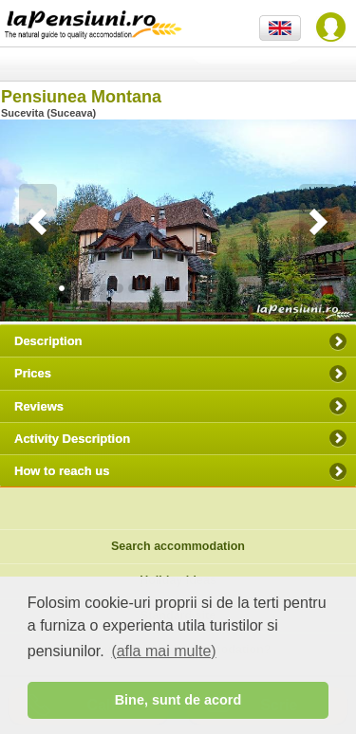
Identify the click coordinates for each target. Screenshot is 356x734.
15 (275, 288)
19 (332, 288)
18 (318, 288)
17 (304, 288)
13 (247, 288)
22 (76, 298)
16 (289, 288)
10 (204, 288)
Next (318, 222)
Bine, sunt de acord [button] (178, 699)
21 (61, 298)
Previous (38, 222)
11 (218, 288)
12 (232, 288)
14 (261, 288)
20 (346, 288)
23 (90, 298)
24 (104, 298)
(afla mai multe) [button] (163, 651)
